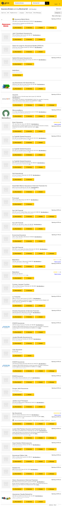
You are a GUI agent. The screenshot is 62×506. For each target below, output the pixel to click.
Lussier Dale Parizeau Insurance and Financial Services (29, 429)
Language (21, 12)
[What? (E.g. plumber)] (22, 3)
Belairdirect (15, 260)
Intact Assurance (17, 122)
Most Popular (29, 12)
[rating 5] (56, 123)
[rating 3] (56, 272)
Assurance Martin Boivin (21, 19)
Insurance (24, 36)
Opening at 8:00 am (56, 126)
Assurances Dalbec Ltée (19, 455)
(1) (60, 122)
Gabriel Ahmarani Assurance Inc (22, 58)
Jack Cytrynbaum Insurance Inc (22, 33)
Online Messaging (37, 12)
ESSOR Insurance (17, 376)
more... (40, 100)
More (55, 504)
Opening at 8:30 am (56, 110)
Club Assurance (17, 349)
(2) (60, 272)
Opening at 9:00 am (56, 19)
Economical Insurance (19, 235)
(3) (60, 259)
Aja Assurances (17, 413)
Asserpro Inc (16, 468)
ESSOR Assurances (18, 323)
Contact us (51, 504)
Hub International (17, 173)
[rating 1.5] (56, 260)
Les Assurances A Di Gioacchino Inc (23, 83)
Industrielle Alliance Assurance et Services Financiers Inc (29, 186)
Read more (53, 420)
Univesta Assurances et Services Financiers (25, 311)
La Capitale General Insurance (21, 136)
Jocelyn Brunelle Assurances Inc (22, 337)
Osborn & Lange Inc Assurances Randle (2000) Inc (28, 46)
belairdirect (15, 70)
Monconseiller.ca (17, 110)
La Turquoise (16, 297)
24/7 (8, 12)
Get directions (38, 21)
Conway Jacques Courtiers (20, 284)
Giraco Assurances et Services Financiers (25, 480)
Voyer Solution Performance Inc (22, 443)
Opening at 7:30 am (56, 234)
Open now (3, 12)
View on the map (56, 16)
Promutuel (15, 198)
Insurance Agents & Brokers (17, 24)
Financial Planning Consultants (28, 102)
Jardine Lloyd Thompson (20, 401)
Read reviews (58, 124)
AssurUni (15, 95)
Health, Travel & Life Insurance (28, 188)
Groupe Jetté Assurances (20, 388)
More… (30, 139)
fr (60, 4)
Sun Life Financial (17, 210)
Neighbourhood (13, 12)
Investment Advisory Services (24, 113)
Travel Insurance (25, 139)
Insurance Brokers (15, 85)
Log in (56, 4)
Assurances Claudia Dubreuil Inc (22, 494)
